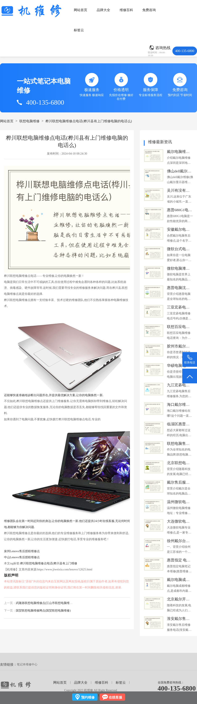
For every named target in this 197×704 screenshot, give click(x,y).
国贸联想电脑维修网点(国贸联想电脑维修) (43, 610)
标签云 (79, 30)
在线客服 (115, 697)
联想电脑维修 (29, 121)
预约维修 (88, 697)
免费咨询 (149, 10)
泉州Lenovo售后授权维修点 (22, 551)
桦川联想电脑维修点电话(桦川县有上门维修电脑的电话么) (88, 121)
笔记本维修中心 (27, 664)
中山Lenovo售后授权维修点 (22, 557)
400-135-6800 (177, 688)
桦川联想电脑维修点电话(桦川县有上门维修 (48, 563)
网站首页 (80, 10)
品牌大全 (103, 10)
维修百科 (126, 10)
